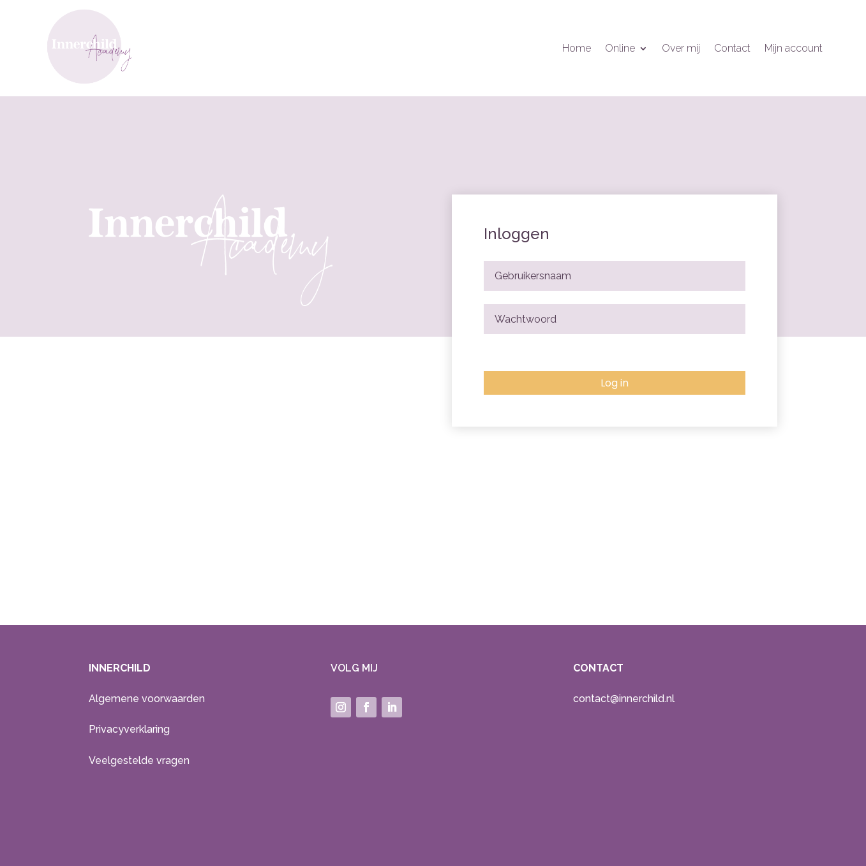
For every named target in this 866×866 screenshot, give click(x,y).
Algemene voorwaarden (147, 699)
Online (620, 49)
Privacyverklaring (129, 729)
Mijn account (794, 49)
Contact (732, 49)
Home (576, 49)
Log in (615, 383)
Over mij (681, 49)
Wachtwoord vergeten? (525, 352)
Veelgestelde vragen (139, 760)
